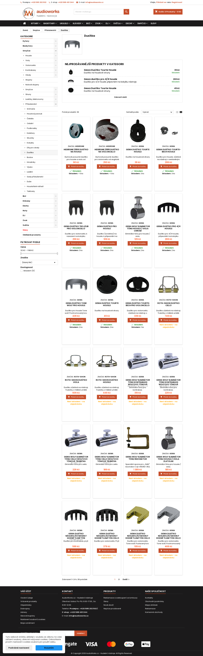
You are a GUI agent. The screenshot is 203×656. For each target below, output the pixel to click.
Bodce (30, 157)
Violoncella (30, 65)
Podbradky (32, 128)
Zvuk (98, 23)
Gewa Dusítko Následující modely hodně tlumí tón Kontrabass (76, 537)
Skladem (29, 270)
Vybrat (158, 112)
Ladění (30, 172)
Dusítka (30, 152)
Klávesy (77, 23)
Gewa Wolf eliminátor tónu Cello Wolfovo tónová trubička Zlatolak (76, 460)
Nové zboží (109, 605)
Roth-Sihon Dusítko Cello (168, 304)
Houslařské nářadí (35, 186)
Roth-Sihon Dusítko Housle (107, 381)
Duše (29, 181)
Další (126, 579)
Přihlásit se (161, 2)
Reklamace (150, 608)
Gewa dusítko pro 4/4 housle (100, 79)
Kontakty (149, 597)
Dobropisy (25, 608)
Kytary (34, 23)
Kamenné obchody (154, 612)
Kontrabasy (30, 70)
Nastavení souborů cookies (32, 619)
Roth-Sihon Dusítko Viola (76, 381)
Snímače (31, 109)
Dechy (129, 23)
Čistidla (30, 118)
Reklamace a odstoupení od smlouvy (120, 597)
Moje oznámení (27, 623)
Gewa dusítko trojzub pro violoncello (76, 227)
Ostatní (30, 123)
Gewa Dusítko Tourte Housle (100, 70)
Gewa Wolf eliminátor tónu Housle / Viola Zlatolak (168, 459)
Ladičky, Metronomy (34, 99)
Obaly (28, 75)
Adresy (23, 612)
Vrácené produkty (28, 601)
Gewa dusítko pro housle (107, 227)
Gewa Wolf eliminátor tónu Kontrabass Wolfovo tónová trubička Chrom (168, 383)
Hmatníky (31, 162)
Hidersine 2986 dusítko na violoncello (107, 150)
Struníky (30, 138)
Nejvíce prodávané (112, 608)
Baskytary (49, 23)
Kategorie (26, 36)
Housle (28, 55)
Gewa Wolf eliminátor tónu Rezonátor (138, 457)
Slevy (153, 23)
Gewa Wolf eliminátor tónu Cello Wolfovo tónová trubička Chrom (107, 460)
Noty (25, 210)
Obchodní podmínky (154, 601)
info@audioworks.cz (94, 2)
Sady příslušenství (35, 176)
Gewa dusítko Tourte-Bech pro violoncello (137, 304)
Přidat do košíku (76, 166)
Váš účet (25, 591)
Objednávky (25, 605)
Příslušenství (31, 104)
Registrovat (177, 2)
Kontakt (67, 591)
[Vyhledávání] (101, 12)
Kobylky (30, 142)
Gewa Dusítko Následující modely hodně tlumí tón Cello (107, 535)
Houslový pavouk (34, 113)
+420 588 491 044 (66, 2)
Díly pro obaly (33, 147)
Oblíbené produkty (32, 235)
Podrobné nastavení (18, 647)
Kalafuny (31, 133)
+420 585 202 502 (38, 2)
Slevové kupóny (27, 615)
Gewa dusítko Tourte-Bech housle (168, 150)
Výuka (29, 167)
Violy (27, 60)
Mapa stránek (151, 605)
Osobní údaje (26, 597)
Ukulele (64, 23)
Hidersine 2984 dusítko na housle (76, 150)
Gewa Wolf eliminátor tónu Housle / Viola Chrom (138, 228)
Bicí (88, 23)
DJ (107, 23)
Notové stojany (32, 84)
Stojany (28, 79)
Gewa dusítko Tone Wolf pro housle (76, 304)
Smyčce (141, 23)
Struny (28, 94)
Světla (117, 23)
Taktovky (31, 191)
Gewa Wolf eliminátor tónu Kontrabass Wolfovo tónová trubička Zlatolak (138, 383)
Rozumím (49, 647)
